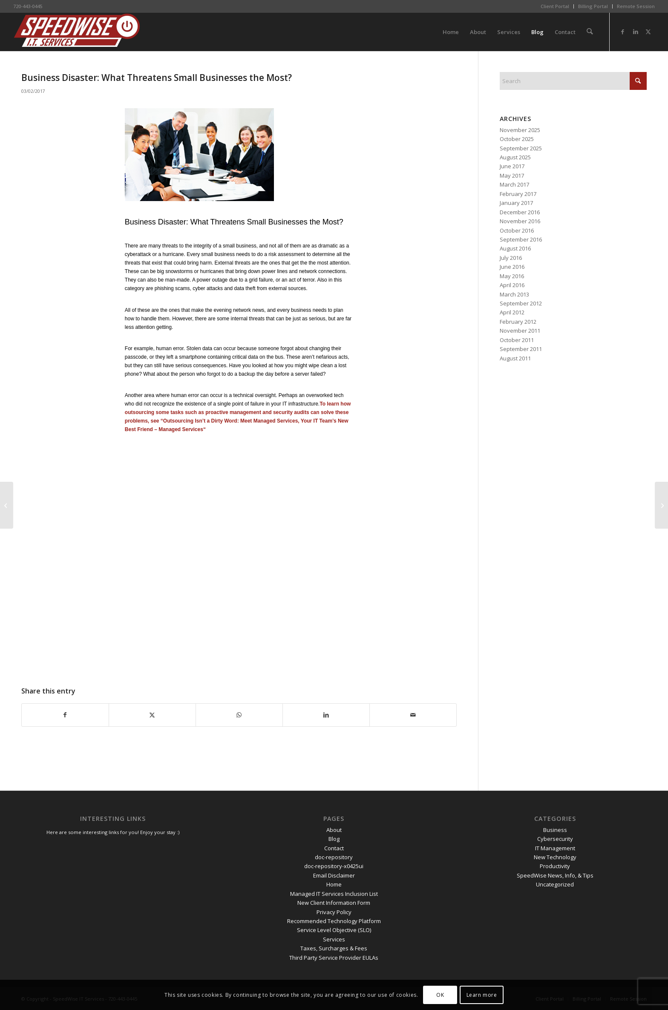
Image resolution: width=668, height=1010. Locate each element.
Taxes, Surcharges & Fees (333, 948)
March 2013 (514, 294)
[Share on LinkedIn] (326, 715)
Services (334, 939)
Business (555, 830)
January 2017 (516, 203)
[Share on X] (152, 715)
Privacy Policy (334, 912)
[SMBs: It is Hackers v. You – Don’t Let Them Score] (661, 505)
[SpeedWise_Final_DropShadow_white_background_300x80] (77, 32)
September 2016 (521, 239)
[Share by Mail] (413, 715)
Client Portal (555, 6)
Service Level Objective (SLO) (334, 930)
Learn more (481, 994)
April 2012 (512, 312)
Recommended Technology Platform (334, 921)
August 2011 (515, 358)
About (334, 830)
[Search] (590, 32)
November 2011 (520, 330)
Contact (334, 848)
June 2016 (512, 266)
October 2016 (517, 230)
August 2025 (515, 157)
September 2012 (521, 303)
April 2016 (512, 285)
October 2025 (517, 139)
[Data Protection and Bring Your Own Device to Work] (6, 505)
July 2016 (511, 258)
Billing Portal (593, 6)
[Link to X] (648, 31)
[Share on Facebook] (65, 715)
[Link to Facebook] (622, 31)
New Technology (555, 857)
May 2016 (512, 276)
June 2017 (512, 166)
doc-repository (334, 857)
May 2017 (512, 175)
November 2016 (520, 221)
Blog (334, 839)
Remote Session (636, 6)
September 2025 (521, 148)
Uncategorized (555, 884)
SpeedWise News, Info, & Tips (555, 875)
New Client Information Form (333, 902)
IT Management (555, 848)
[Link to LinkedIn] (635, 31)
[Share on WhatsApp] (239, 715)
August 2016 (515, 248)
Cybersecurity (555, 839)
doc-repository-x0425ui (333, 866)
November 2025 (520, 130)
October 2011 (517, 340)
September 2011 (521, 349)
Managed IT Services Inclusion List (334, 894)
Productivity (555, 866)
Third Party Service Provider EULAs (333, 957)
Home (334, 884)
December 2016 (520, 212)
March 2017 (514, 184)
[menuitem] (555, 6)
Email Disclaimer (334, 875)
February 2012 (518, 321)
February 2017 (518, 194)
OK (440, 994)
